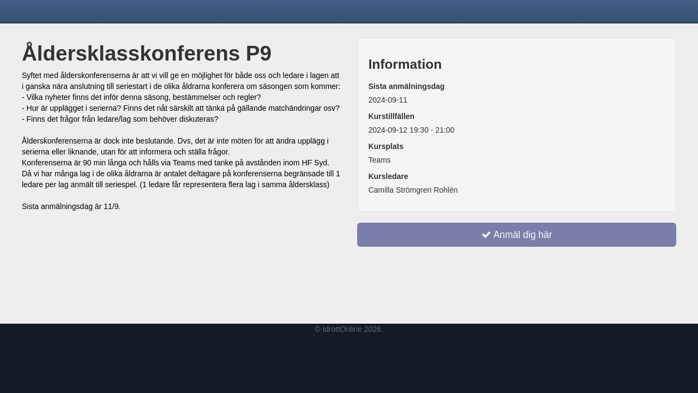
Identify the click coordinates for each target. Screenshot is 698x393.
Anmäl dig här (517, 234)
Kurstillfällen (391, 116)
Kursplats (386, 146)
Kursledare (388, 176)
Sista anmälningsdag (406, 86)
